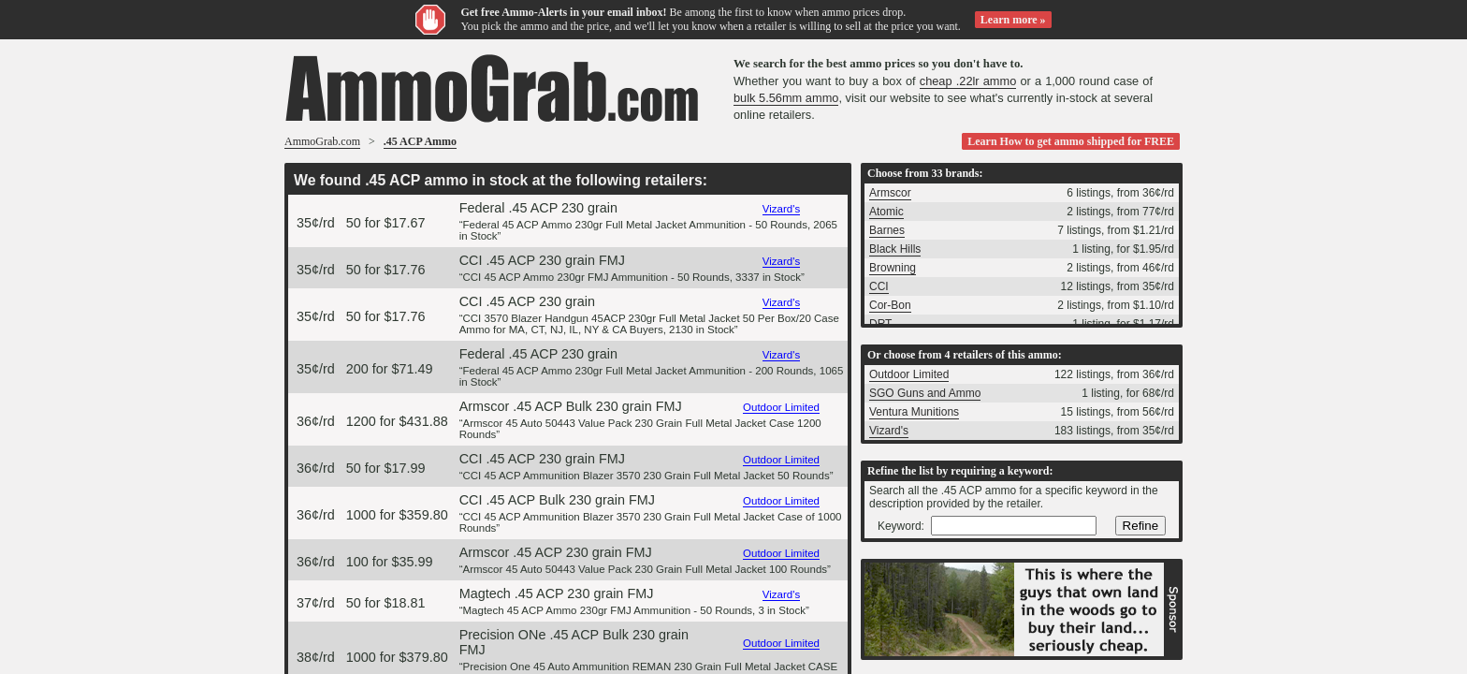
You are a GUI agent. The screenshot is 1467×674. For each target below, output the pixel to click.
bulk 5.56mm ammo (786, 98)
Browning (892, 267)
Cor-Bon (890, 305)
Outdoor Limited (781, 407)
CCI (879, 286)
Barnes (887, 230)
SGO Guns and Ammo (924, 393)
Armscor (890, 192)
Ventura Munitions (914, 411)
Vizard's (781, 208)
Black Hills (895, 249)
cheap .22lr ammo (968, 81)
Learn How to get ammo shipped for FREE (1070, 141)
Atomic (886, 211)
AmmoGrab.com (322, 141)
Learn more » (1013, 19)
